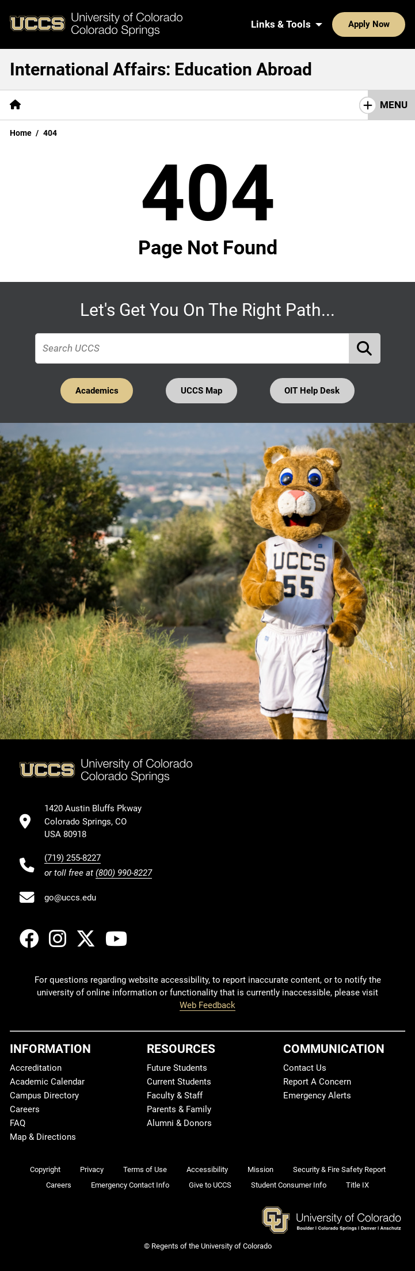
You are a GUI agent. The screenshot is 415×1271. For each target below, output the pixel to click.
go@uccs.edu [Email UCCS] (70, 897)
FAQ (17, 1123)
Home (21, 133)
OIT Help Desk (312, 391)
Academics (96, 391)
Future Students (177, 1068)
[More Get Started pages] (74, 105)
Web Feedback (207, 1006)
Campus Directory (44, 1095)
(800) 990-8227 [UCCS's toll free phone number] (124, 873)
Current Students (179, 1082)
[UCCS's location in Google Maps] (98, 822)
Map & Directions (43, 1137)
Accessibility (207, 1169)
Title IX (357, 1185)
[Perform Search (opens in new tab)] (364, 348)
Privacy (92, 1169)
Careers (25, 1109)
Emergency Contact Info (130, 1185)
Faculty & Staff (175, 1095)
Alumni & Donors (179, 1123)
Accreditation (36, 1068)
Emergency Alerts (317, 1095)
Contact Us (304, 1068)
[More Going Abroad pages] (246, 105)
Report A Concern (317, 1082)
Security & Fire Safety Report (339, 1169)
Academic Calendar (47, 1082)
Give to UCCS (210, 1185)
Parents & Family (179, 1109)
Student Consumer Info (288, 1185)
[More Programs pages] (157, 105)
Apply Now (333, 24)
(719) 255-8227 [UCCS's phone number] (72, 858)
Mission (260, 1169)
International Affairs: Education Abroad (161, 69)
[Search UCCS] (392, 24)
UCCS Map (201, 391)
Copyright (45, 1169)
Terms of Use (145, 1169)
